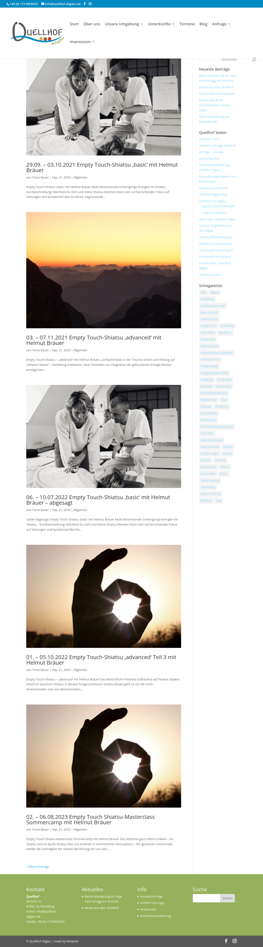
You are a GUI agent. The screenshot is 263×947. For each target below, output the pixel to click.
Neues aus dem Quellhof (216, 87)
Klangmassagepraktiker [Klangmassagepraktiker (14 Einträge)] (215, 373)
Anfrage (219, 24)
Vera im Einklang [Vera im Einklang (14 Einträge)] (210, 494)
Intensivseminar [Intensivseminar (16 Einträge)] (210, 359)
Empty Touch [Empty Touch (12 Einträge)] (208, 326)
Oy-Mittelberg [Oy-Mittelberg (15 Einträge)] (209, 413)
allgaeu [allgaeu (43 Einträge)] (214, 292)
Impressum (80, 42)
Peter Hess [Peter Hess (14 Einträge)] (207, 433)
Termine (187, 24)
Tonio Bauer (40, 177)
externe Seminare (214, 213)
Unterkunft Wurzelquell (215, 257)
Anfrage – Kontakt (211, 152)
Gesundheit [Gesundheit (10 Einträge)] (208, 332)
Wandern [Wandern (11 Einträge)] (206, 500)
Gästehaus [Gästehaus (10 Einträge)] (225, 332)
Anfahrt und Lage (152, 903)
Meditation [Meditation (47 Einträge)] (221, 406)
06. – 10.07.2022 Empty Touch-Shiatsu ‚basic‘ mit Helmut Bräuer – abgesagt (98, 499)
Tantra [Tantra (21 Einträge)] (224, 474)
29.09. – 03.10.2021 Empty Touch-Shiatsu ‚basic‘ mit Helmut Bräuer (102, 167)
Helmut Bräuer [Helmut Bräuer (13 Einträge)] (209, 346)
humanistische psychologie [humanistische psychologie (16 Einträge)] (217, 353)
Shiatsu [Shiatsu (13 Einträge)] (224, 467)
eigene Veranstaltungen (218, 206)
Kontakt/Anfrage (151, 896)
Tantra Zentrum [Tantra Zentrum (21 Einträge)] (210, 480)
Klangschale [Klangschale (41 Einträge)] (224, 380)
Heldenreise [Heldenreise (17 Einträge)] (208, 339)
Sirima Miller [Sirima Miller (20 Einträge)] (208, 474)
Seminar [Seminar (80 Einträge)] (206, 460)
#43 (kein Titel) (209, 139)
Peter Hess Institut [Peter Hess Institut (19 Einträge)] (212, 440)
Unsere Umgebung (122, 24)
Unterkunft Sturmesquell (216, 250)
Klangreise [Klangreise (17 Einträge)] (207, 380)
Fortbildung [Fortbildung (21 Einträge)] (227, 326)
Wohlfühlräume (210, 275)
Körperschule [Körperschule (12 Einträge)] (208, 400)
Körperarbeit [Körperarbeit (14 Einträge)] (223, 386)
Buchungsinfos (209, 159)
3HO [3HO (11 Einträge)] (203, 292)
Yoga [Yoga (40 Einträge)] (219, 500)
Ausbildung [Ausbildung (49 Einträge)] (207, 299)
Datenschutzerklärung (155, 916)
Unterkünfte (159, 24)
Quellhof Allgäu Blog (213, 194)
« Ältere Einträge (37, 867)
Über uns (91, 24)
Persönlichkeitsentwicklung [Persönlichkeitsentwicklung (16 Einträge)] (217, 426)
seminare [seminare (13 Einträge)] (220, 460)
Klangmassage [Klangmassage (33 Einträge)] (209, 366)
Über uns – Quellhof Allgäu (217, 219)
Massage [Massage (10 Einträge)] (206, 406)
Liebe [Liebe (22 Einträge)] (224, 400)
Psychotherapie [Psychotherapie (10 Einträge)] (210, 447)
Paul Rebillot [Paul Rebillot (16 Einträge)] (208, 420)
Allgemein (80, 177)
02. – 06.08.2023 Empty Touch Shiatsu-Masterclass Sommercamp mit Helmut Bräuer (90, 819)
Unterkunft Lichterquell (215, 244)
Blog (204, 24)
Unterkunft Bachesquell (215, 237)
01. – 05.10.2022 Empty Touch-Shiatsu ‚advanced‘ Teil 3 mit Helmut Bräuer (101, 659)
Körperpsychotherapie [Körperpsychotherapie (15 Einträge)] (214, 393)
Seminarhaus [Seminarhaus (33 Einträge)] (208, 467)
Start (74, 24)
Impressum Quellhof (213, 188)
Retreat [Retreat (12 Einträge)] (227, 453)
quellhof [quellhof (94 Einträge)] (228, 447)
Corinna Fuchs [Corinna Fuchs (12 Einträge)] (209, 319)
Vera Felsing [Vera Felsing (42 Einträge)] (208, 487)
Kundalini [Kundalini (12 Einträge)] (206, 386)
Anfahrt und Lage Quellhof (217, 145)
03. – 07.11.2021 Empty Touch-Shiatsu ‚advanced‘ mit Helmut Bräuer (93, 340)
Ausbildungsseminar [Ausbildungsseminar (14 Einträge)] (213, 306)
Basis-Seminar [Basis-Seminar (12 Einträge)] (209, 312)
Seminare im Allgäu (212, 201)
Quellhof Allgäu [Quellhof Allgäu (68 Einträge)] (210, 453)
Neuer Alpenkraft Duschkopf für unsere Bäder (214, 105)
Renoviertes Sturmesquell (216, 93)
